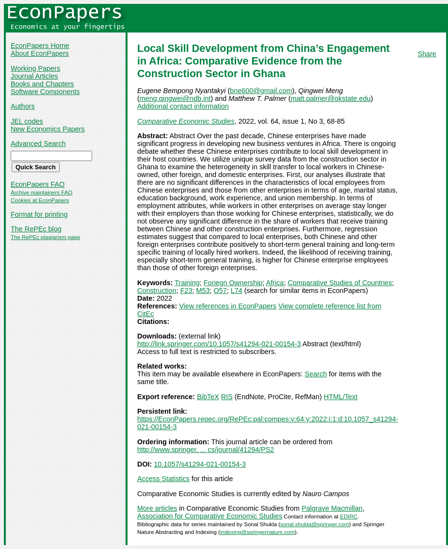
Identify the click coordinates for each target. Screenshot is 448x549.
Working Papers (35, 68)
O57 (220, 290)
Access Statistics (163, 479)
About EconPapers (40, 53)
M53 (203, 290)
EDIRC (348, 516)
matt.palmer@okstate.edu (330, 98)
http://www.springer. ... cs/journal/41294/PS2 (205, 449)
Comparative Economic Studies (186, 121)
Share (426, 54)
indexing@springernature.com (257, 532)
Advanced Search (38, 143)
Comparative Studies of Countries (340, 283)
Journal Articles (34, 76)
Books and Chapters (42, 84)
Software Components (45, 92)
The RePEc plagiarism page (45, 237)
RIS (227, 397)
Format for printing (39, 214)
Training (187, 283)
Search (316, 374)
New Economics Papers (48, 129)
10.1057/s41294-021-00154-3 (200, 464)
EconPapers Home (40, 45)
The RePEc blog (36, 229)
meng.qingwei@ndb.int (175, 98)
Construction (156, 290)
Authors (23, 106)
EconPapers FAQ (37, 184)
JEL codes (27, 121)
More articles (157, 508)
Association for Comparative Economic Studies (209, 516)
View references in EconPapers (227, 306)
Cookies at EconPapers (40, 200)
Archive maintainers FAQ (41, 192)
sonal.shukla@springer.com (314, 524)
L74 (236, 290)
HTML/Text (341, 397)
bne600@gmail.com (261, 91)
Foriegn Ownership (233, 283)
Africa (275, 283)
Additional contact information (183, 106)
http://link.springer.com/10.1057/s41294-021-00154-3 (219, 344)
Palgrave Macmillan (332, 508)
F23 (186, 290)
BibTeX (208, 397)
